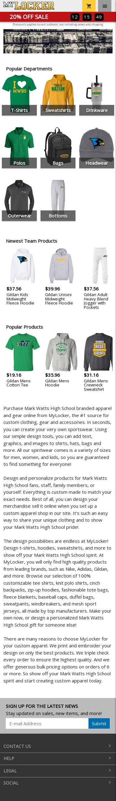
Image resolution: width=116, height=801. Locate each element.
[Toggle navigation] (104, 6)
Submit (99, 723)
